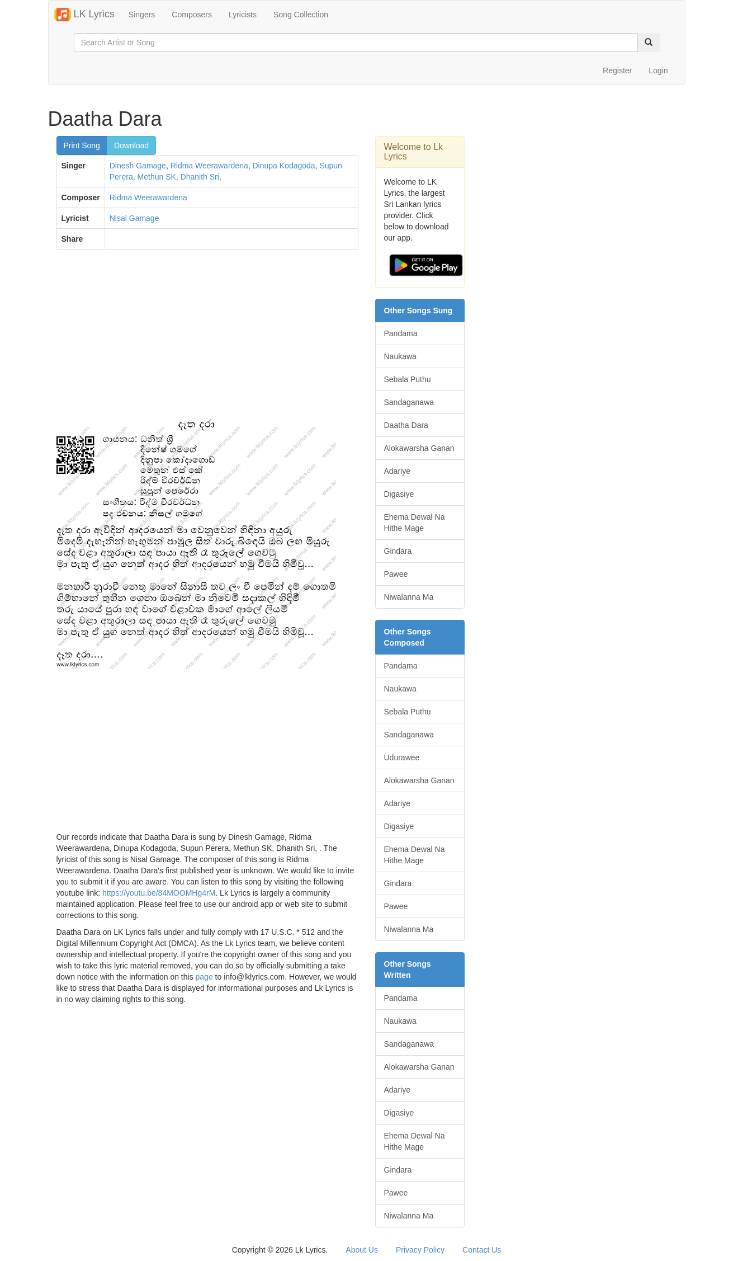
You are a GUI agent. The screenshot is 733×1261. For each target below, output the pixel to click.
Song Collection (300, 14)
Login (658, 70)
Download (131, 145)
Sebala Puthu (407, 379)
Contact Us (481, 1249)
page (204, 976)
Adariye (397, 471)
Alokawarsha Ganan (419, 448)
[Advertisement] (207, 339)
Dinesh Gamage (138, 165)
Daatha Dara (406, 425)
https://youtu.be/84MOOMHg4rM (158, 892)
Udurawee (402, 757)
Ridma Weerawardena (209, 165)
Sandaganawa (409, 402)
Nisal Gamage (134, 218)
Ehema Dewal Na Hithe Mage (414, 522)
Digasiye (399, 494)
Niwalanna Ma (409, 596)
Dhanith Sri (200, 176)
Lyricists (243, 14)
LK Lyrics (84, 14)
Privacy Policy (420, 1249)
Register (617, 70)
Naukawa (400, 356)
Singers (142, 14)
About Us (362, 1249)
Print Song (82, 145)
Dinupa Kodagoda (284, 165)
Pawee (396, 574)
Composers (192, 14)
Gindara (398, 551)
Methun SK (157, 176)
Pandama (401, 333)
